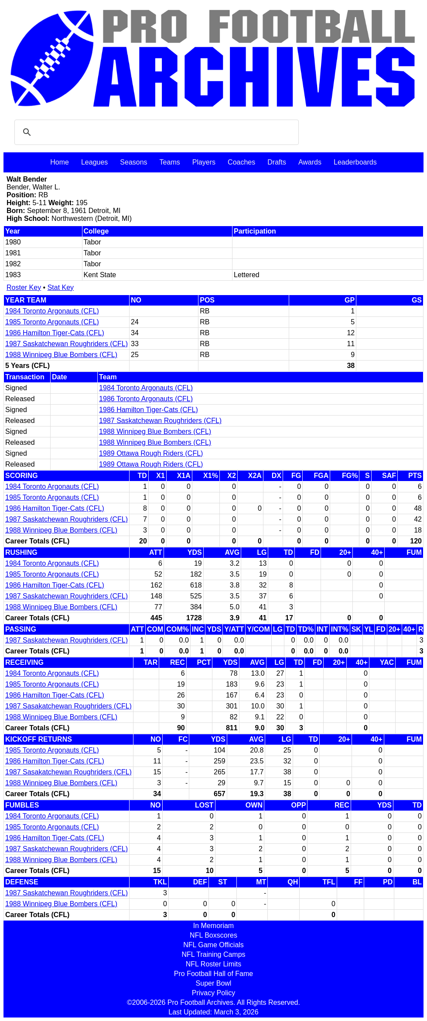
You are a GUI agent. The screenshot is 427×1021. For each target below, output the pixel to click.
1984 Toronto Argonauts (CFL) (52, 311)
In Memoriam (213, 925)
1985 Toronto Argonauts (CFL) (52, 322)
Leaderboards (355, 162)
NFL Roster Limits (213, 964)
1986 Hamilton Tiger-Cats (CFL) (54, 333)
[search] (155, 132)
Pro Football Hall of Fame (213, 973)
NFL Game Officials (213, 945)
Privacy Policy (214, 993)
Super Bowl (214, 983)
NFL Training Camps (213, 954)
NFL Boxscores (213, 935)
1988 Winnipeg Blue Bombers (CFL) (61, 354)
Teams (170, 162)
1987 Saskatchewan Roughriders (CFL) (66, 343)
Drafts (276, 162)
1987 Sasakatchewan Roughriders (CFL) (68, 706)
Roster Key (24, 287)
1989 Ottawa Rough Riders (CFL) (151, 453)
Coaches (241, 162)
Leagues (94, 162)
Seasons (133, 162)
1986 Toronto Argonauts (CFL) (146, 398)
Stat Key (61, 287)
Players (203, 162)
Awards (309, 162)
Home (59, 162)
